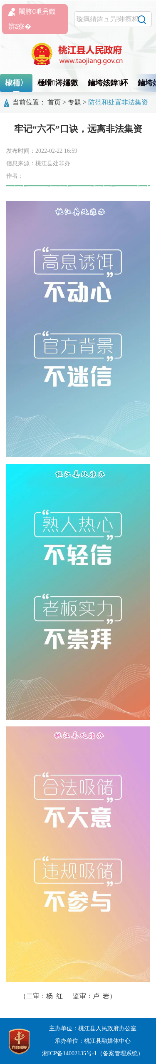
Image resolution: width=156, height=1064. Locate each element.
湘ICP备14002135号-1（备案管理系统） (92, 1053)
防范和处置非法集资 (118, 102)
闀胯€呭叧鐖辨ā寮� (31, 19)
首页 (54, 102)
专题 (74, 102)
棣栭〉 (16, 83)
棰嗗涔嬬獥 (57, 83)
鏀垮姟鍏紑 (108, 83)
